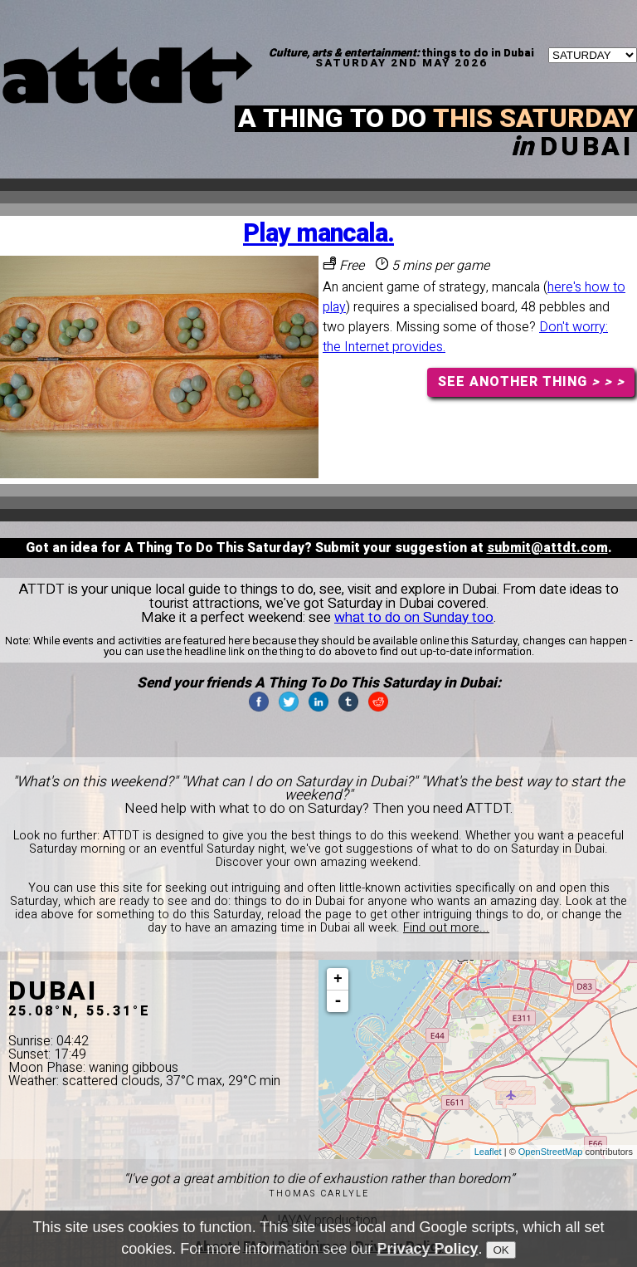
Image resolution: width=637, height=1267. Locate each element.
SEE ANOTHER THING (531, 382)
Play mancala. (318, 233)
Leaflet (488, 1152)
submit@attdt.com (547, 548)
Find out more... (446, 928)
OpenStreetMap (550, 1152)
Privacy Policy (427, 1251)
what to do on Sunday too (414, 617)
